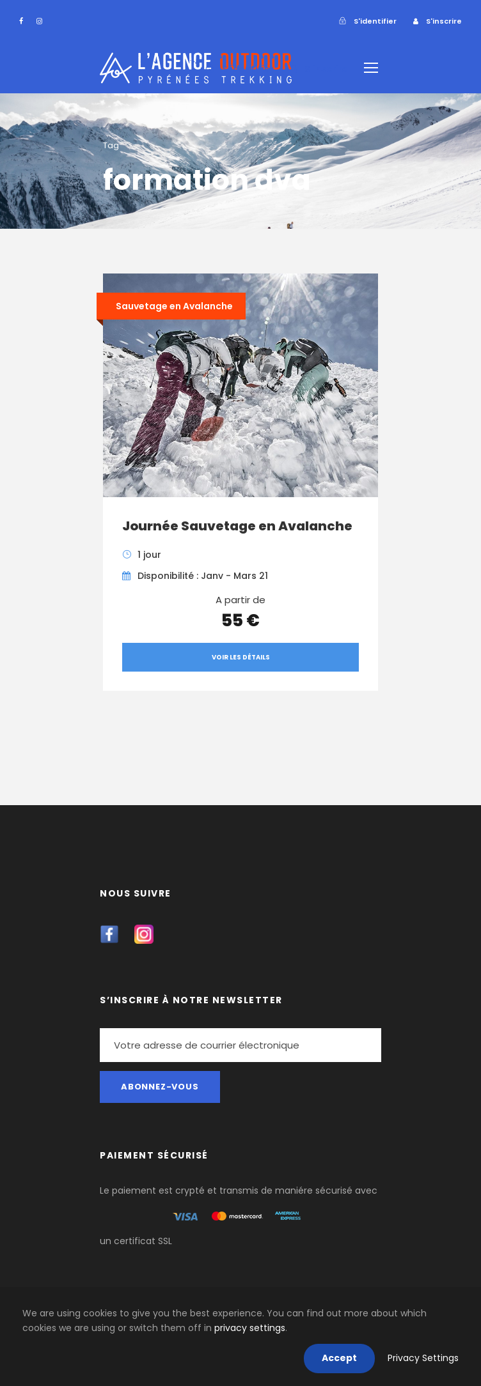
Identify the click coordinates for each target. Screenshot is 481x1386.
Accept (339, 1357)
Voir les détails (241, 657)
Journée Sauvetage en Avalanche (237, 526)
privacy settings (249, 1327)
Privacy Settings (423, 1357)
